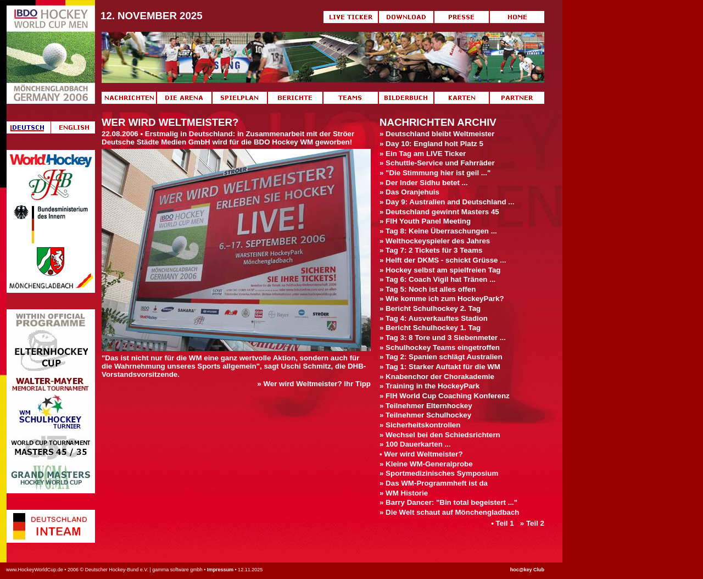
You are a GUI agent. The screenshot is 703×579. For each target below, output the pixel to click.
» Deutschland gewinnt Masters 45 (439, 212)
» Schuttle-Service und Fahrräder (437, 163)
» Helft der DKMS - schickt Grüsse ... (443, 260)
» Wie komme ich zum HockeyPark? (442, 298)
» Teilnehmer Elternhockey (426, 406)
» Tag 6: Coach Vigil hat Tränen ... (437, 279)
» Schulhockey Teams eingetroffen (440, 347)
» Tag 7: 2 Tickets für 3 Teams (431, 250)
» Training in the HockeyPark (429, 386)
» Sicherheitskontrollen (420, 425)
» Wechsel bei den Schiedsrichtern (440, 435)
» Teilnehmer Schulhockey (425, 415)
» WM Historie (404, 493)
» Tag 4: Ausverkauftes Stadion (434, 318)
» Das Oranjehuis (409, 192)
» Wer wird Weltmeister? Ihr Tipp (314, 384)
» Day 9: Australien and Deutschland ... (447, 202)
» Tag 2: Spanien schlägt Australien (441, 357)
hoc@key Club (527, 569)
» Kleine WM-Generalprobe (426, 464)
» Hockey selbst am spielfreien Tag (440, 270)
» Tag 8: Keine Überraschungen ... (438, 231)
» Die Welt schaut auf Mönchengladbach (450, 512)
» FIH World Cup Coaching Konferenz (445, 396)
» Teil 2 (532, 523)
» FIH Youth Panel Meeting (425, 221)
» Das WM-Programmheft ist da (434, 483)
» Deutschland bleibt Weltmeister (437, 134)
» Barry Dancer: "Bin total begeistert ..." (448, 502)
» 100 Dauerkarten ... (415, 444)
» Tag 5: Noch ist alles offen (428, 289)
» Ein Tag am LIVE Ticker (423, 153)
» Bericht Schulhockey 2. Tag (430, 308)
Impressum (220, 569)
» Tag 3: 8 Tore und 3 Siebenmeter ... (443, 337)
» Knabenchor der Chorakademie (437, 376)
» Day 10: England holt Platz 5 (431, 144)
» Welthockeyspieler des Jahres (435, 241)
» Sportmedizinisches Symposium (439, 473)
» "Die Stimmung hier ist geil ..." (435, 173)
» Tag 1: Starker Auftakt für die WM (440, 367)
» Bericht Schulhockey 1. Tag (430, 328)
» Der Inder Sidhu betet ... (424, 183)
